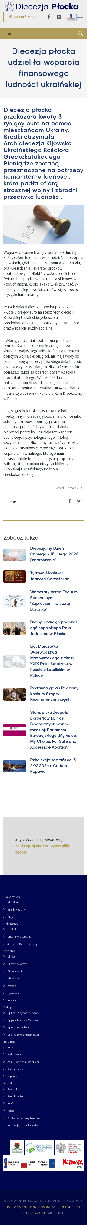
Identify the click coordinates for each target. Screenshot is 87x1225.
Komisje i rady (15, 1069)
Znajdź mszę (23, 16)
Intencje (11, 1000)
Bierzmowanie (15, 971)
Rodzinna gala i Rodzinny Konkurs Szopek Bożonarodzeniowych (54, 694)
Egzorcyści (13, 993)
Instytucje (9, 1042)
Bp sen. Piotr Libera (18, 1027)
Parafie (10, 1103)
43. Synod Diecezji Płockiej (22, 944)
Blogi (10, 917)
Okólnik (11, 929)
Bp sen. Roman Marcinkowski (23, 1034)
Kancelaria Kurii (16, 1096)
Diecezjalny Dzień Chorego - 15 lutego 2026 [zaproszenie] (54, 554)
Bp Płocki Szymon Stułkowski (23, 1013)
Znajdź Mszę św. (16, 909)
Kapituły (12, 1076)
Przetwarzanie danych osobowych (25, 1118)
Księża (10, 1110)
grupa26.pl (56, 1213)
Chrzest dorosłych (17, 963)
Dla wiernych (11, 897)
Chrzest (11, 956)
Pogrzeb (11, 985)
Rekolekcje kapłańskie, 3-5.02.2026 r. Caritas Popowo (53, 766)
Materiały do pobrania (19, 936)
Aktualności (14, 902)
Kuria (10, 1047)
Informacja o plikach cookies (22, 1125)
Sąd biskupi (14, 1054)
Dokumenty (10, 924)
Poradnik (9, 951)
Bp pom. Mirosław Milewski (22, 1020)
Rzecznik (12, 1089)
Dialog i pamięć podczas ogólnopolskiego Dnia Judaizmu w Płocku (53, 628)
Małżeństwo (13, 978)
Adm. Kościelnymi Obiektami (23, 1061)
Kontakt (8, 1083)
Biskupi (8, 1007)
